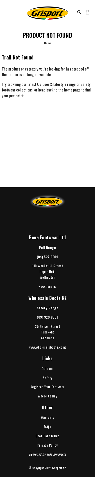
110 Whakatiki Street (47, 265)
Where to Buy (47, 395)
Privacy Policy (47, 445)
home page (72, 90)
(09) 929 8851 (47, 317)
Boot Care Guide (47, 435)
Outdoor (47, 368)
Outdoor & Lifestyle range (56, 84)
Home (47, 43)
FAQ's (47, 426)
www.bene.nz (47, 286)
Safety (47, 377)
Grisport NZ (59, 468)
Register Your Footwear (47, 386)
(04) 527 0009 (47, 256)
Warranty (47, 417)
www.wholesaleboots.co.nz (47, 347)
